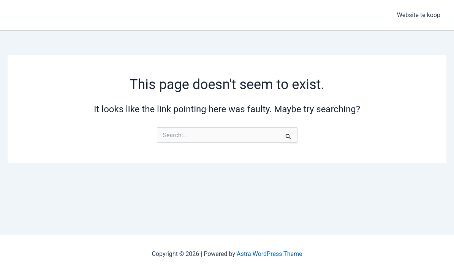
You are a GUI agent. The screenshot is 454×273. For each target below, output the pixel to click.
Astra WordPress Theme (269, 253)
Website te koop (418, 15)
